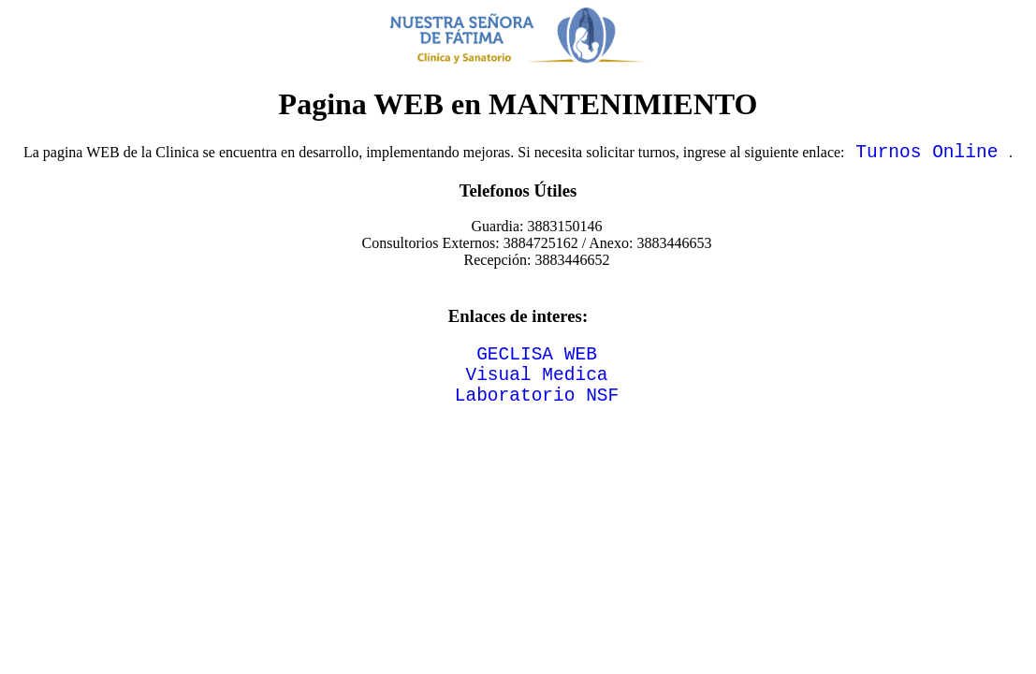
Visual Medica (536, 387)
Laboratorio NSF (537, 412)
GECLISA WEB (536, 361)
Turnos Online (927, 155)
